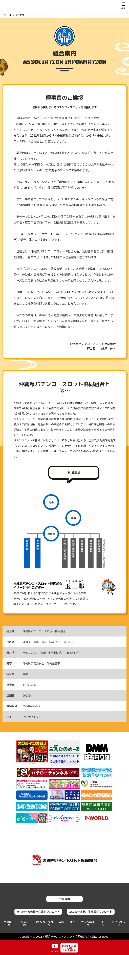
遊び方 (72, 923)
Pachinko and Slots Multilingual (69, 947)
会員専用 (64, 899)
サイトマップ (118, 923)
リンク (103, 923)
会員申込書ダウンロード (64, 756)
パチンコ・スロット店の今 (49, 923)
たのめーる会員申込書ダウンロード (38, 911)
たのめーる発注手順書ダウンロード (90, 911)
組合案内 (24, 923)
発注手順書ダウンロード (64, 761)
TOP (10, 14)
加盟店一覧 (9, 923)
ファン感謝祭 (88, 923)
